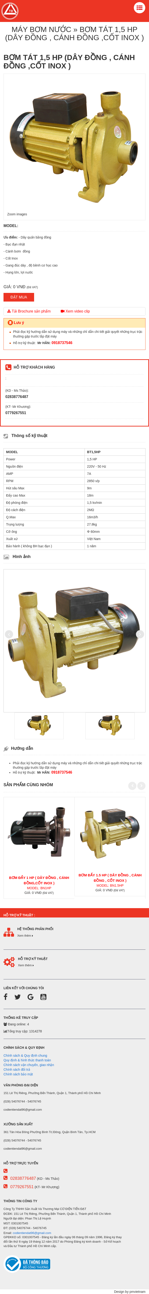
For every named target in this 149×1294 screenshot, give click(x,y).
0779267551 (22, 1186)
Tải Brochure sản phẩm (29, 311)
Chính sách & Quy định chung (25, 1055)
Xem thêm (25, 935)
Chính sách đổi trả (17, 1069)
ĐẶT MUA (19, 297)
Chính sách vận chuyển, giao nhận (29, 1065)
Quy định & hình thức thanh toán (27, 1060)
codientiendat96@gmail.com (32, 1233)
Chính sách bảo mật (18, 1074)
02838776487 (23, 1178)
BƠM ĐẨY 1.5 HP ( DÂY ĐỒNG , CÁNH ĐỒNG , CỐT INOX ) (110, 877)
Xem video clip (75, 311)
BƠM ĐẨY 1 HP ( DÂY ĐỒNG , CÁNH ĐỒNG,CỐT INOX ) (39, 880)
